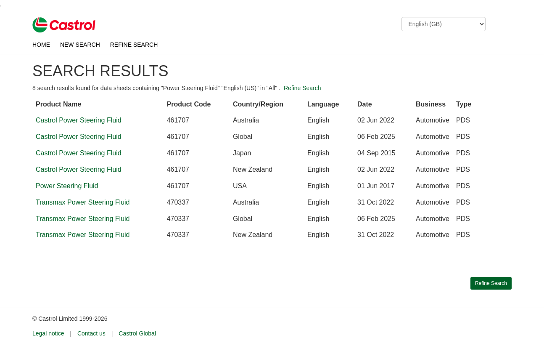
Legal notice (48, 333)
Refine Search (302, 88)
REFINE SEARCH (134, 44)
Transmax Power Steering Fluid (83, 202)
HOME (41, 44)
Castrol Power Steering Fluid (78, 120)
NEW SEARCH (80, 44)
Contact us (91, 333)
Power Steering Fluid (67, 185)
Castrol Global (137, 333)
